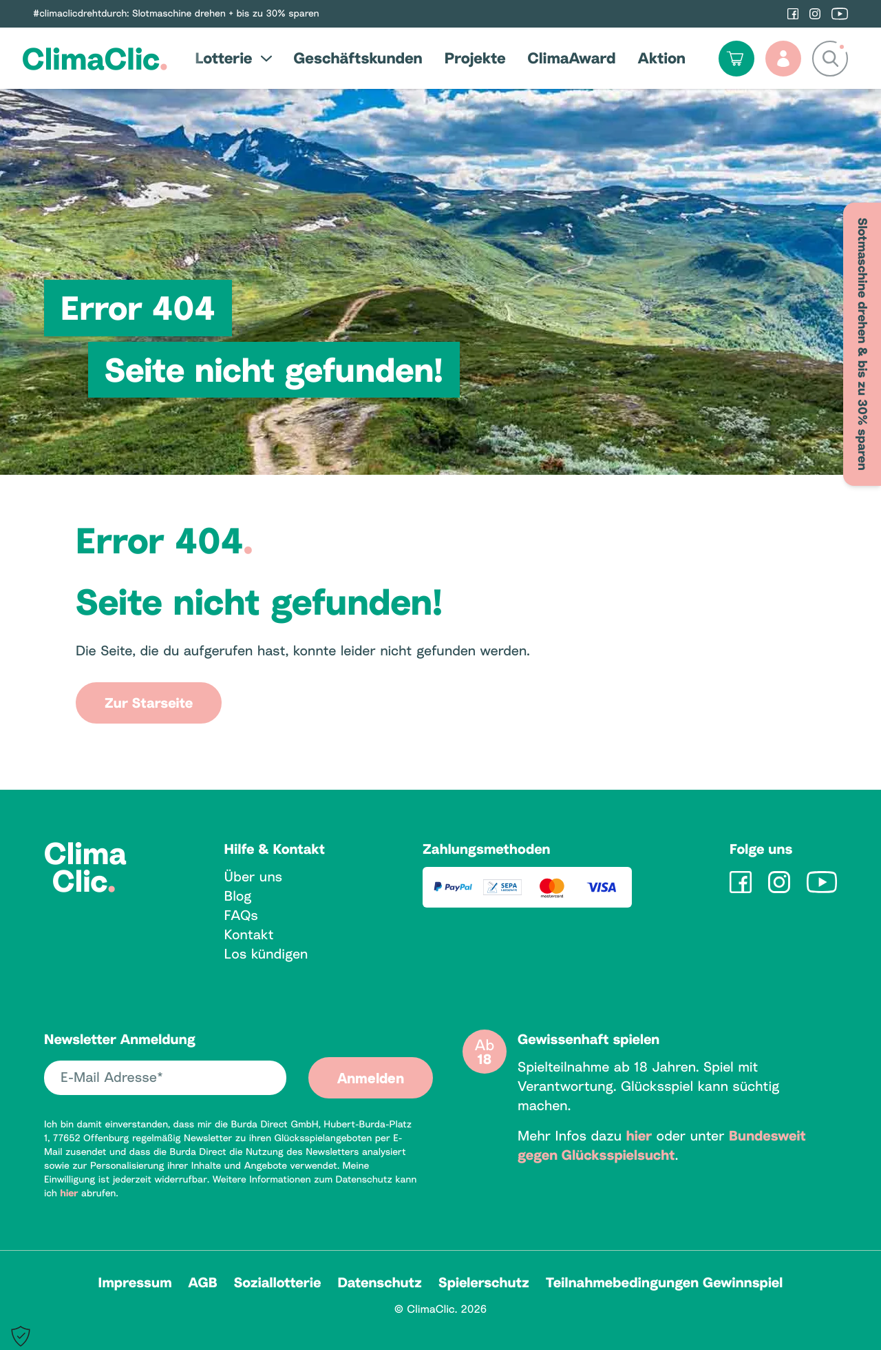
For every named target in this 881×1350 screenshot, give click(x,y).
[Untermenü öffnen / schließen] (262, 58)
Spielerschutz (483, 1282)
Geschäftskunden (358, 58)
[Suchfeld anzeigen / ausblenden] (830, 58)
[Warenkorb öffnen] (736, 58)
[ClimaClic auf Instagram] (814, 13)
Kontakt (249, 934)
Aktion (662, 58)
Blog (238, 896)
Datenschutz (379, 1282)
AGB (203, 1282)
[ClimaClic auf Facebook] (792, 13)
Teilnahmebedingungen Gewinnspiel (664, 1282)
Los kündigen (266, 953)
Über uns (253, 876)
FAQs (241, 915)
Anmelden (370, 1078)
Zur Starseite (149, 703)
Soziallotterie (277, 1282)
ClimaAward (572, 58)
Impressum (135, 1282)
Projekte (475, 58)
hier (69, 1193)
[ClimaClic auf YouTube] (839, 14)
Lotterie (223, 58)
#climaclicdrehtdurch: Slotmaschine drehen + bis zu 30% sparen (176, 13)
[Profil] (783, 58)
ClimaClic (95, 58)
